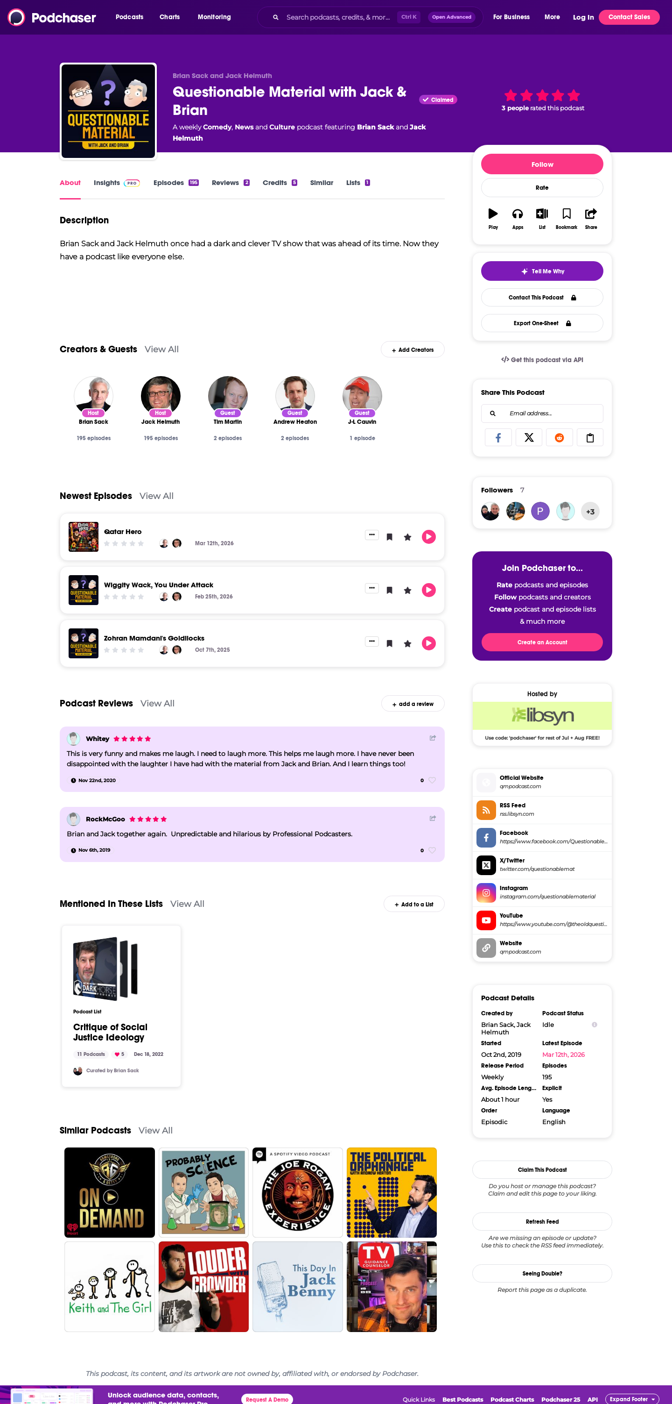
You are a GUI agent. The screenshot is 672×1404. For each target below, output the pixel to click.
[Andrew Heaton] (295, 396)
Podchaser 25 (560, 1399)
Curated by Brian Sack (112, 1071)
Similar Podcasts (95, 1130)
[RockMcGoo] (73, 819)
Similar (321, 182)
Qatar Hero (123, 531)
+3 (590, 511)
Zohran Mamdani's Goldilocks (154, 638)
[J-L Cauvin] (362, 396)
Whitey (97, 738)
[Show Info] (594, 1024)
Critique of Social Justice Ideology (110, 1032)
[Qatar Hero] (83, 537)
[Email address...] (542, 413)
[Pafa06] (540, 511)
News (244, 127)
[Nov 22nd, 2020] (93, 780)
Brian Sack (375, 127)
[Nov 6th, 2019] (90, 850)
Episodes (176, 182)
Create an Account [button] (542, 642)
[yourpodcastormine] (515, 511)
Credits (280, 182)
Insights (107, 182)
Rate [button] (542, 188)
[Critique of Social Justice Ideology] (105, 969)
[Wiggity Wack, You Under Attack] (83, 590)
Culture (282, 127)
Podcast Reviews (96, 703)
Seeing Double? (542, 1273)
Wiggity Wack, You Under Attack (158, 584)
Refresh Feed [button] (542, 1222)
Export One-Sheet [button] (542, 323)
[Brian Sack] (93, 396)
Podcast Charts (512, 1399)
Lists (358, 182)
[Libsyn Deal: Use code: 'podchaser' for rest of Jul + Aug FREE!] (542, 721)
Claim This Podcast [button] (542, 1170)
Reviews (230, 182)
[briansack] (78, 1071)
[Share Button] (433, 737)
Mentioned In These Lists (111, 904)
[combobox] (370, 17)
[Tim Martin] (228, 396)
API (593, 1399)
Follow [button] (542, 164)
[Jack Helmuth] (161, 396)
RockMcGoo (105, 819)
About (70, 182)
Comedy (217, 127)
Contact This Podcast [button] (542, 297)
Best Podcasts (462, 1399)
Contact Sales (629, 17)
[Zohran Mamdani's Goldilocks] (83, 643)
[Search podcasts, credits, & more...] (340, 17)
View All (162, 349)
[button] (131, 17)
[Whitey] (73, 739)
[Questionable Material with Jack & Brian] (108, 111)
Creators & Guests (98, 349)
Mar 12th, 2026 (563, 1054)
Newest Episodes (96, 496)
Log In (583, 17)
